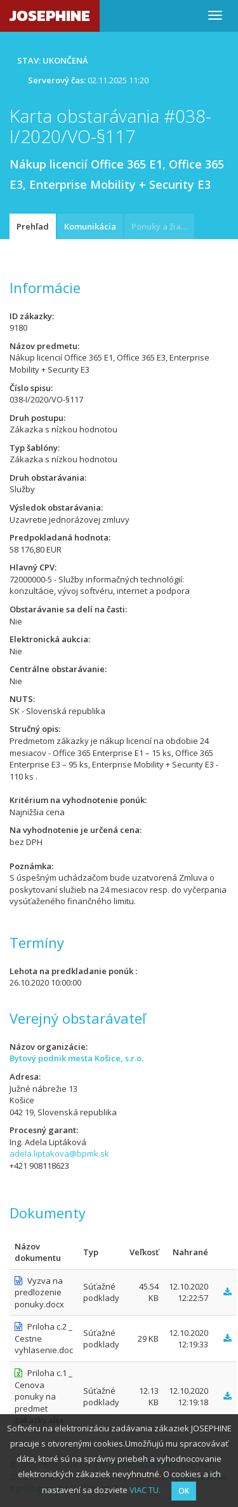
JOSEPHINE (50, 15)
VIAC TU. (145, 1490)
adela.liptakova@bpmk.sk (59, 1153)
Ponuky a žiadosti (162, 226)
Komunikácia (90, 226)
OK (183, 1490)
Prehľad (33, 226)
